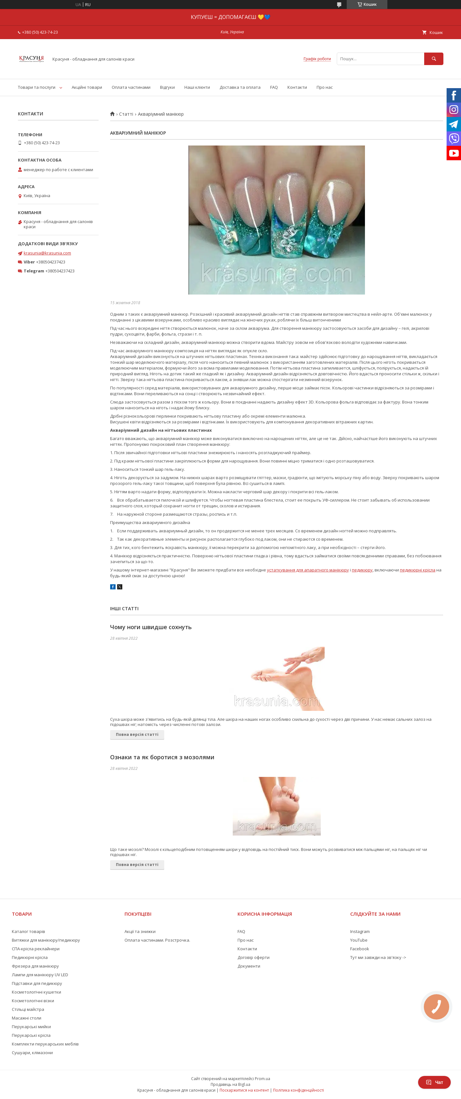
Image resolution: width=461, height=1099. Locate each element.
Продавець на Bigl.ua (230, 1084)
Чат (434, 1082)
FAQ (274, 87)
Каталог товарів (28, 931)
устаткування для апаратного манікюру (308, 570)
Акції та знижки (140, 931)
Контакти (297, 87)
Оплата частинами (131, 87)
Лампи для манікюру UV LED (40, 975)
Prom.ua (262, 1078)
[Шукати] (433, 59)
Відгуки (167, 87)
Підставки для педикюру (37, 983)
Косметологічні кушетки (36, 992)
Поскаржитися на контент (244, 1090)
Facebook (359, 949)
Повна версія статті (137, 734)
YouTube (359, 940)
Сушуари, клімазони (32, 1052)
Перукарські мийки (31, 1026)
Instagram (360, 931)
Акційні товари (87, 87)
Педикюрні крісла (30, 957)
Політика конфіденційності (298, 1090)
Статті (126, 114)
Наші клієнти (197, 87)
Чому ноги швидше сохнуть (151, 627)
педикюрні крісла (417, 570)
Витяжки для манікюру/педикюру (46, 940)
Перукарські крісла (31, 1035)
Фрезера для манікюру (35, 966)
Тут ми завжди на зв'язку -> (378, 957)
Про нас (325, 87)
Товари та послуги (36, 87)
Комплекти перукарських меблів (45, 1044)
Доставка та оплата (240, 87)
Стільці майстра (28, 1009)
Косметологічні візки (33, 1000)
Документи (249, 966)
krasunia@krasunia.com (47, 252)
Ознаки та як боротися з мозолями (162, 757)
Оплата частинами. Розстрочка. (157, 940)
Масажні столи (26, 1018)
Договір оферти (254, 957)
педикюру (362, 570)
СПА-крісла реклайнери (36, 949)
